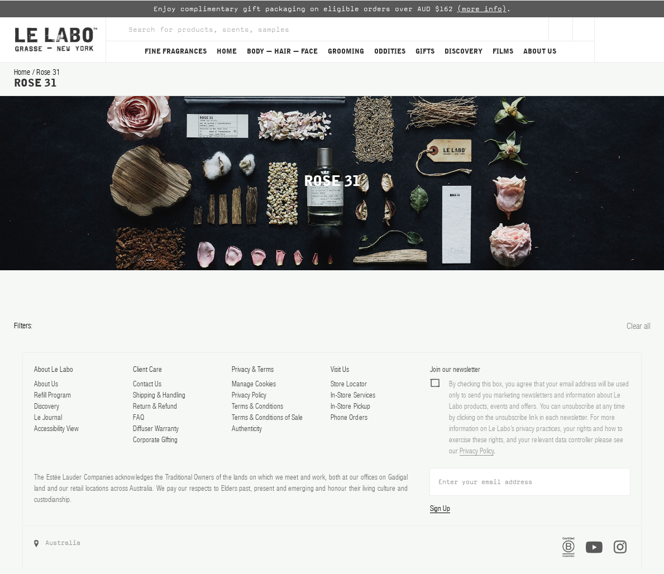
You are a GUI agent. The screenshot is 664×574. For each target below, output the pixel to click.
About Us (46, 384)
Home (23, 72)
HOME (227, 51)
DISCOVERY (464, 51)
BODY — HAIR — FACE (282, 51)
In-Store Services (353, 395)
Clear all (639, 326)
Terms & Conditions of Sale (267, 417)
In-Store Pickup (350, 406)
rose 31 (48, 72)
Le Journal (48, 417)
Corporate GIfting (155, 440)
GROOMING (346, 51)
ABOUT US (539, 51)
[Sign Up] (560, 29)
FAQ (138, 417)
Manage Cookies (254, 384)
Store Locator (348, 384)
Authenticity (247, 428)
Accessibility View (56, 428)
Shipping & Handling (159, 395)
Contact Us (147, 384)
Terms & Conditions (257, 406)
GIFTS (424, 51)
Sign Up (440, 508)
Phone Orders (349, 417)
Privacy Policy (249, 395)
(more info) (482, 9)
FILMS (503, 51)
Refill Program (52, 395)
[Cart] (629, 39)
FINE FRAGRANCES (176, 51)
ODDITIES (389, 51)
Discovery (46, 406)
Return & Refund (155, 406)
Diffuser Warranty (156, 428)
